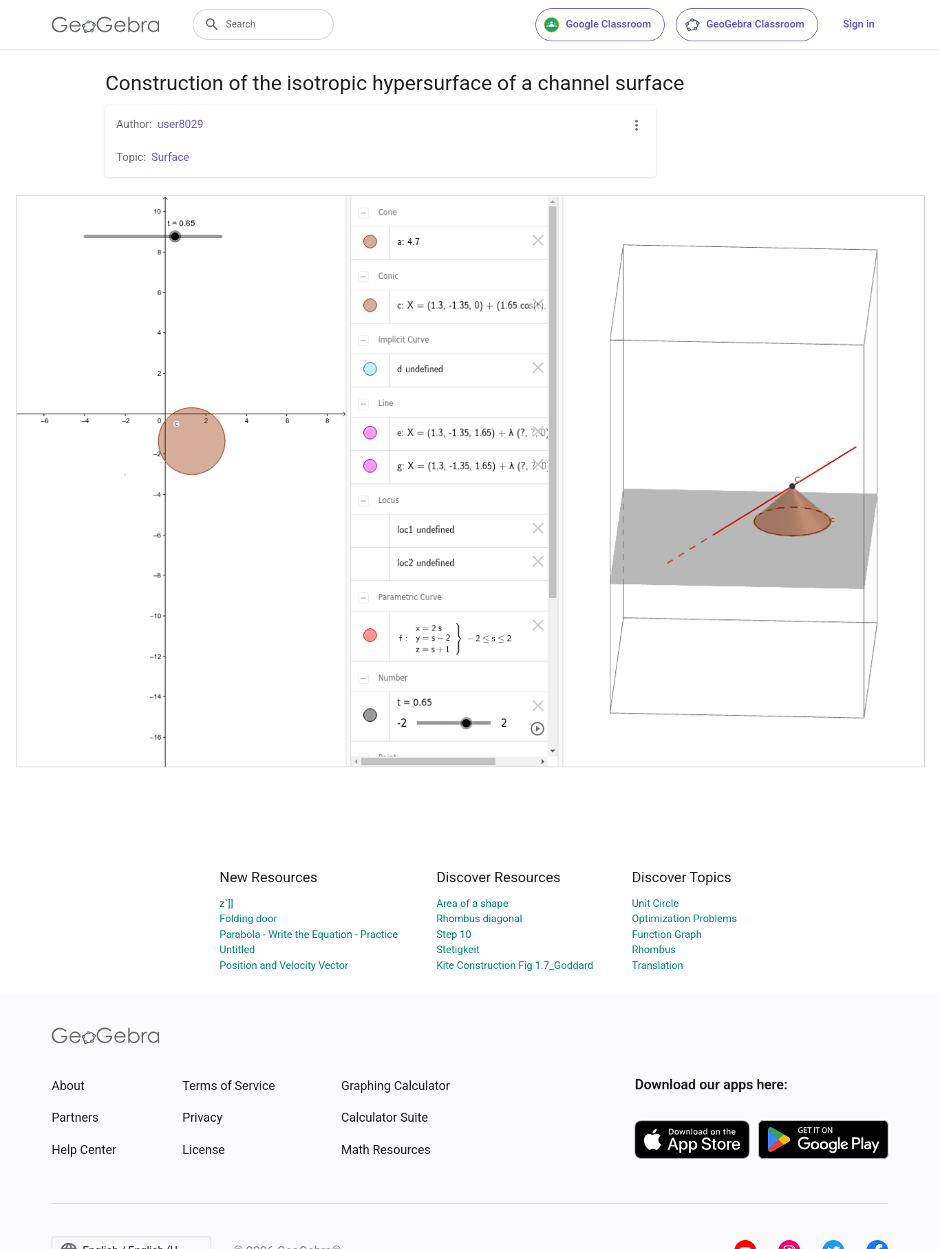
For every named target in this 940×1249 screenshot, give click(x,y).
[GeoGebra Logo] (106, 25)
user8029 (181, 124)
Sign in (859, 24)
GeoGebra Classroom (744, 25)
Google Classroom (597, 25)
